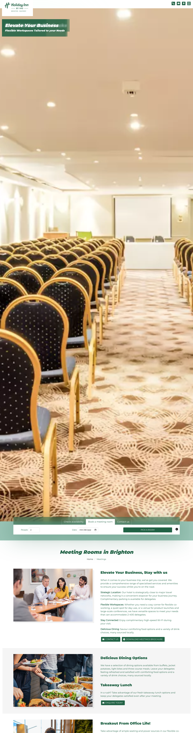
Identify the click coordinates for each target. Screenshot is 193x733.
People (24, 530)
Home (90, 559)
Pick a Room (147, 530)
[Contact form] (178, 3)
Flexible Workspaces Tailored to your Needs (34, 30)
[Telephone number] (173, 3)
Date (74, 530)
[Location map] (183, 3)
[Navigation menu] (189, 3)
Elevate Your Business (31, 25)
